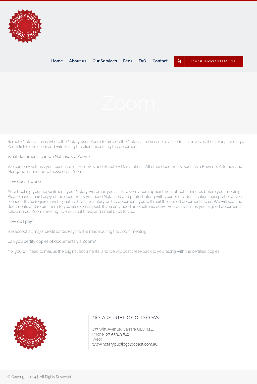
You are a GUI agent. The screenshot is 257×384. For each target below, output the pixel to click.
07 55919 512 (117, 334)
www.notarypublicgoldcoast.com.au (124, 344)
